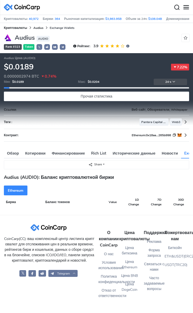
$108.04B (155, 19)
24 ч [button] (170, 82)
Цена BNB (129, 275)
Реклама (154, 241)
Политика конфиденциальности (109, 279)
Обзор (13, 153)
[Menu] (186, 7)
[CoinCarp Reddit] (42, 273)
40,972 (34, 19)
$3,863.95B (113, 19)
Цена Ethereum (129, 264)
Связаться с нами (154, 267)
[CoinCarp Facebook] (32, 273)
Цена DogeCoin (129, 287)
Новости (170, 153)
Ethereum (15, 190)
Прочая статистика (96, 96)
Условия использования (109, 265)
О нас (109, 254)
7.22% (180, 67)
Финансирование (68, 153)
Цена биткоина (129, 250)
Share (95, 164)
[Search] (177, 7)
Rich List (98, 153)
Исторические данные (134, 153)
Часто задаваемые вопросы (154, 283)
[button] (47, 47)
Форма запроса (154, 253)
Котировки (35, 153)
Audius (38, 28)
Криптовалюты (15, 28)
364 (57, 19)
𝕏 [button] (39, 47)
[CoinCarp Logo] (23, 7)
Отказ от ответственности (109, 293)
